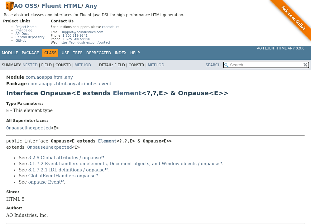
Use (65, 53)
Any (91, 5)
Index (121, 53)
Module (10, 53)
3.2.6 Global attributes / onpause (64, 157)
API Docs (22, 33)
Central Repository (30, 37)
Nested (29, 65)
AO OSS (25, 5)
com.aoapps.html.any (49, 77)
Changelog (24, 30)
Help (135, 53)
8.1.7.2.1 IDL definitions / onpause (66, 169)
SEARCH (213, 65)
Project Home (26, 27)
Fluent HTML (61, 5)
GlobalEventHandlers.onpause (62, 175)
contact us (110, 27)
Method (83, 65)
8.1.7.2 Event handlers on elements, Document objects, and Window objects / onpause (123, 163)
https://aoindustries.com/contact (85, 42)
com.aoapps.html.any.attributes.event (69, 83)
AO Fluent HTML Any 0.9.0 (280, 48)
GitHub (21, 40)
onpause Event (44, 182)
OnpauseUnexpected (28, 127)
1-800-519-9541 (75, 35)
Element (127, 93)
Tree (78, 53)
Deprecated (98, 53)
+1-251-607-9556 (76, 39)
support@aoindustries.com (82, 32)
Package (30, 53)
